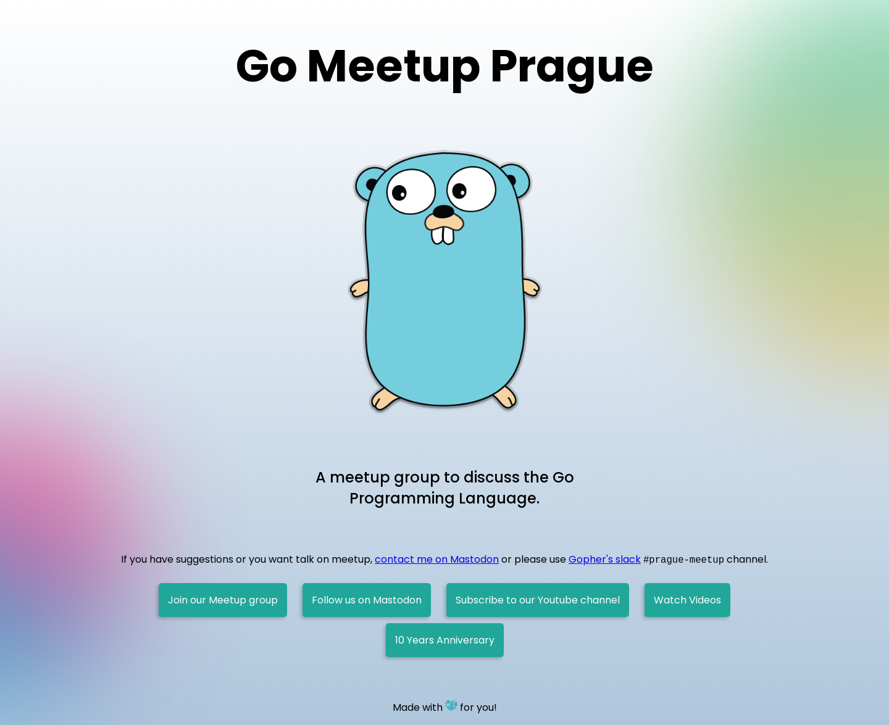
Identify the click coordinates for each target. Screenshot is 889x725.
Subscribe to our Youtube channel (538, 600)
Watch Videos (687, 600)
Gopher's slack (605, 559)
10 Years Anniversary (445, 640)
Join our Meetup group (223, 600)
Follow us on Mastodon (367, 600)
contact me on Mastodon (437, 559)
